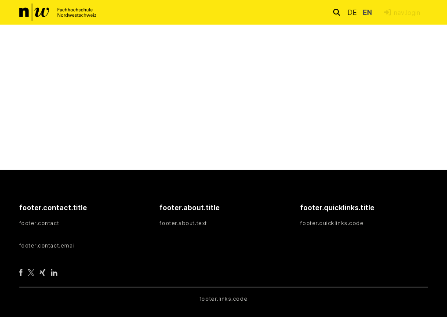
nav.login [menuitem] (407, 12)
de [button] (353, 12)
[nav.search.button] (336, 12)
